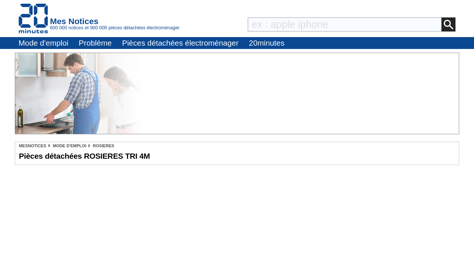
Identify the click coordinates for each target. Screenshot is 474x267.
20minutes (266, 43)
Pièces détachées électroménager (180, 43)
